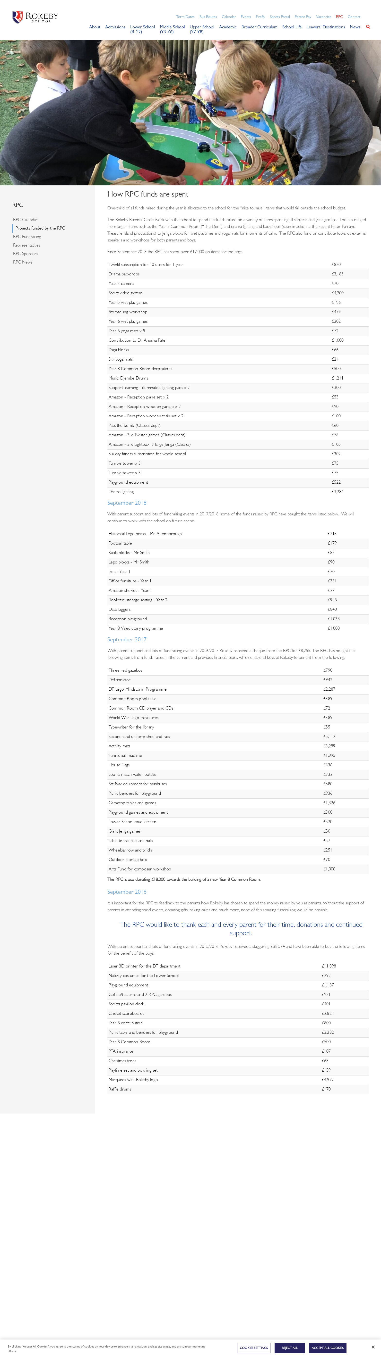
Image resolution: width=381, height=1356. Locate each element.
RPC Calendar (25, 220)
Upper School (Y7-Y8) (202, 29)
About (94, 27)
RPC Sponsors (25, 254)
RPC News (22, 262)
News (355, 27)
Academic (228, 27)
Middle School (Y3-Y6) (172, 29)
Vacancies (323, 17)
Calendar (229, 17)
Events (246, 17)
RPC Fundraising (27, 237)
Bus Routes (208, 17)
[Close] (373, 1350)
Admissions (115, 27)
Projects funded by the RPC (40, 228)
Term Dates (185, 17)
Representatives (26, 245)
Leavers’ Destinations (326, 27)
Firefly (260, 17)
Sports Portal (280, 17)
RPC (339, 17)
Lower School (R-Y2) (142, 29)
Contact (354, 17)
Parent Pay (303, 17)
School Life (292, 27)
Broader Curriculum (259, 27)
